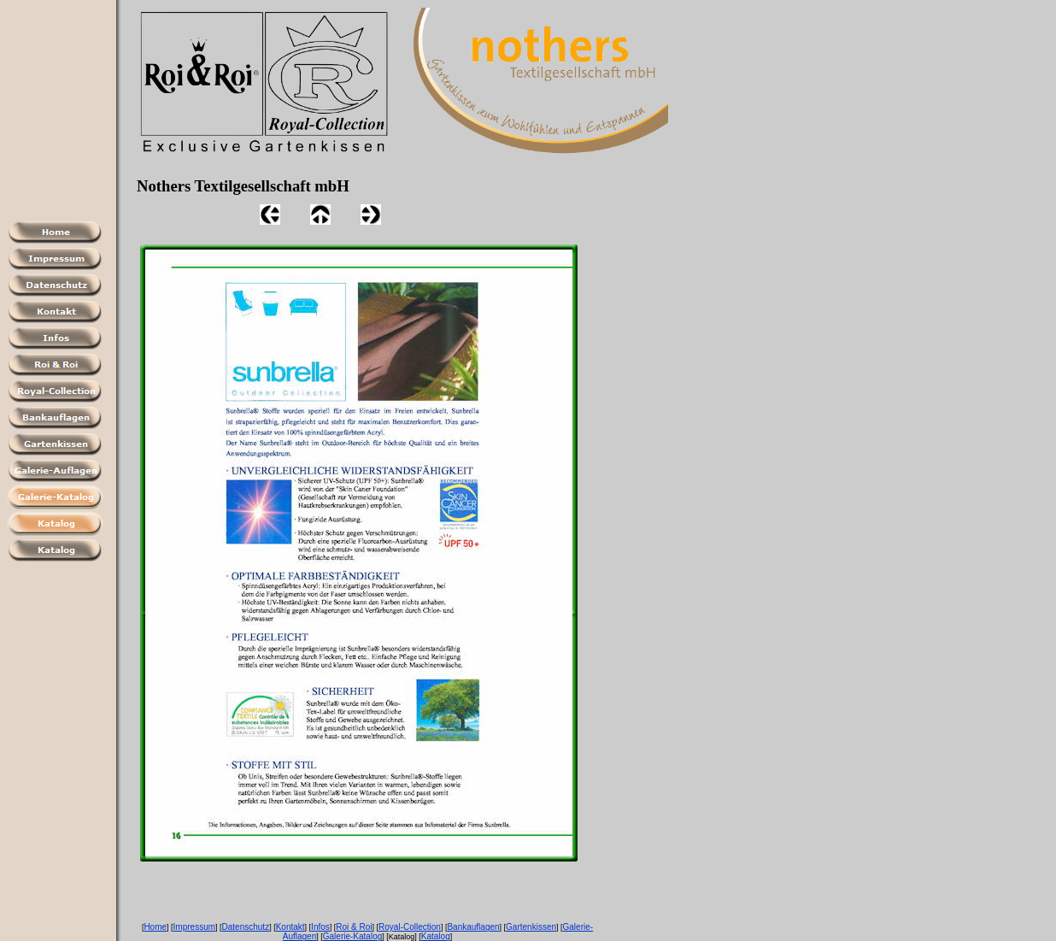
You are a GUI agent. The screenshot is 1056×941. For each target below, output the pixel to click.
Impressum (194, 927)
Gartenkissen (531, 927)
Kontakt (290, 927)
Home (155, 927)
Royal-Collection (409, 927)
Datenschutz (246, 927)
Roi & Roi (354, 927)
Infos (320, 927)
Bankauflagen (473, 927)
